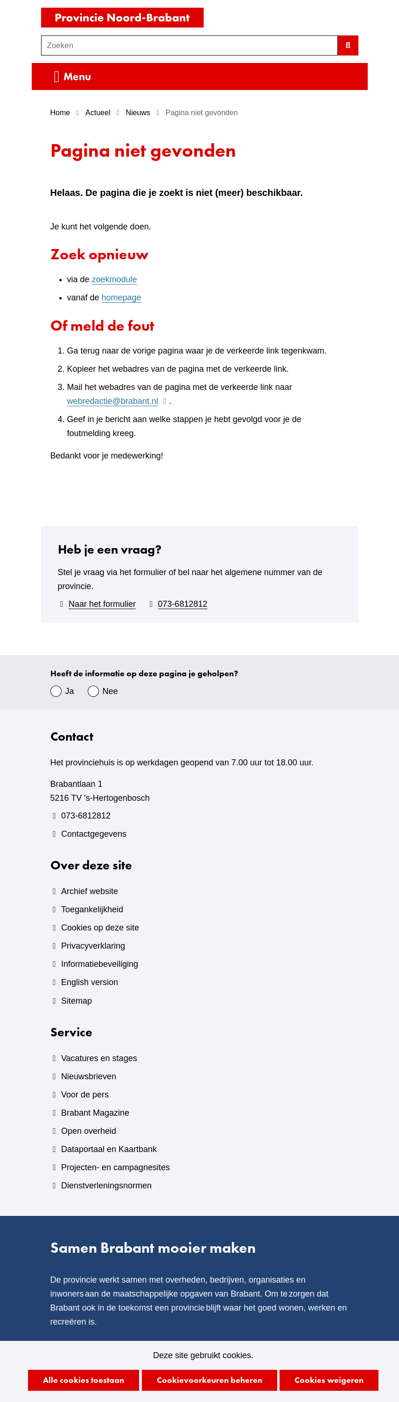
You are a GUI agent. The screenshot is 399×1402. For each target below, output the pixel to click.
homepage (121, 297)
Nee (110, 691)
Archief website (89, 891)
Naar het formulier (102, 604)
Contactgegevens (93, 834)
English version (89, 982)
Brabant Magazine (95, 1112)
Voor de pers (85, 1094)
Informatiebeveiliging (99, 964)
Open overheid (88, 1131)
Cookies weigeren (329, 1379)
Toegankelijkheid (92, 909)
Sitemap (76, 1001)
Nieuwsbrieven (88, 1076)
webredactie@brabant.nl (118, 401)
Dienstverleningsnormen (106, 1185)
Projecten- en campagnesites (115, 1167)
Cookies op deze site (100, 927)
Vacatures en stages (99, 1058)
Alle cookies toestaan (83, 1379)
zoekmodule (114, 279)
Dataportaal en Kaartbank (109, 1149)
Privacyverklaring (93, 946)
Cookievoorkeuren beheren (209, 1379)
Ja (69, 691)
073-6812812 (182, 604)
